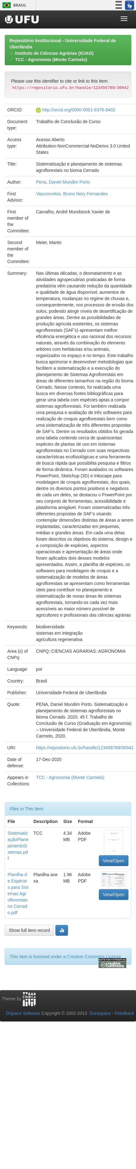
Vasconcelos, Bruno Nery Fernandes (72, 193)
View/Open (113, 860)
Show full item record (29, 930)
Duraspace (100, 1013)
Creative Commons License (94, 956)
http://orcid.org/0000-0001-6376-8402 (78, 109)
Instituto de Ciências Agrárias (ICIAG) (54, 53)
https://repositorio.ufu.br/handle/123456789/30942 (84, 747)
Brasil (13, 5)
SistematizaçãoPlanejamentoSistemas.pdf (18, 846)
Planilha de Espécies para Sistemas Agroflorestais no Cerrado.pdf (18, 893)
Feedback (124, 1013)
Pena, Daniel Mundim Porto (63, 182)
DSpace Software (23, 1013)
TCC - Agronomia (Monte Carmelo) (51, 59)
